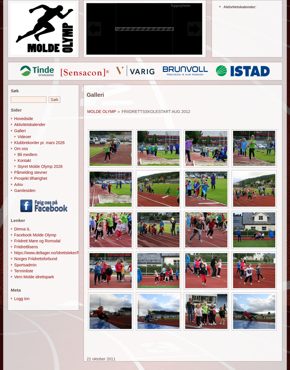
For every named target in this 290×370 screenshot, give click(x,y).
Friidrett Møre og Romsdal (37, 241)
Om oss (21, 148)
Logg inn (21, 298)
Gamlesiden (24, 190)
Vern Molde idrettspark (34, 277)
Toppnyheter (180, 5)
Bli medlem (27, 154)
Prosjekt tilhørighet (30, 178)
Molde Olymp (101, 111)
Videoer (24, 136)
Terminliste (23, 271)
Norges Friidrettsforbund (35, 258)
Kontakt (24, 160)
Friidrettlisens (26, 247)
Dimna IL (22, 229)
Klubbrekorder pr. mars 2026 (39, 142)
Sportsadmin (25, 265)
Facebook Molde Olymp (35, 235)
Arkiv (18, 184)
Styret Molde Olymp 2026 (40, 166)
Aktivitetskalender (29, 124)
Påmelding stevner (30, 172)
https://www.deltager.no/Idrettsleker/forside (51, 253)
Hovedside (23, 118)
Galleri (20, 131)
